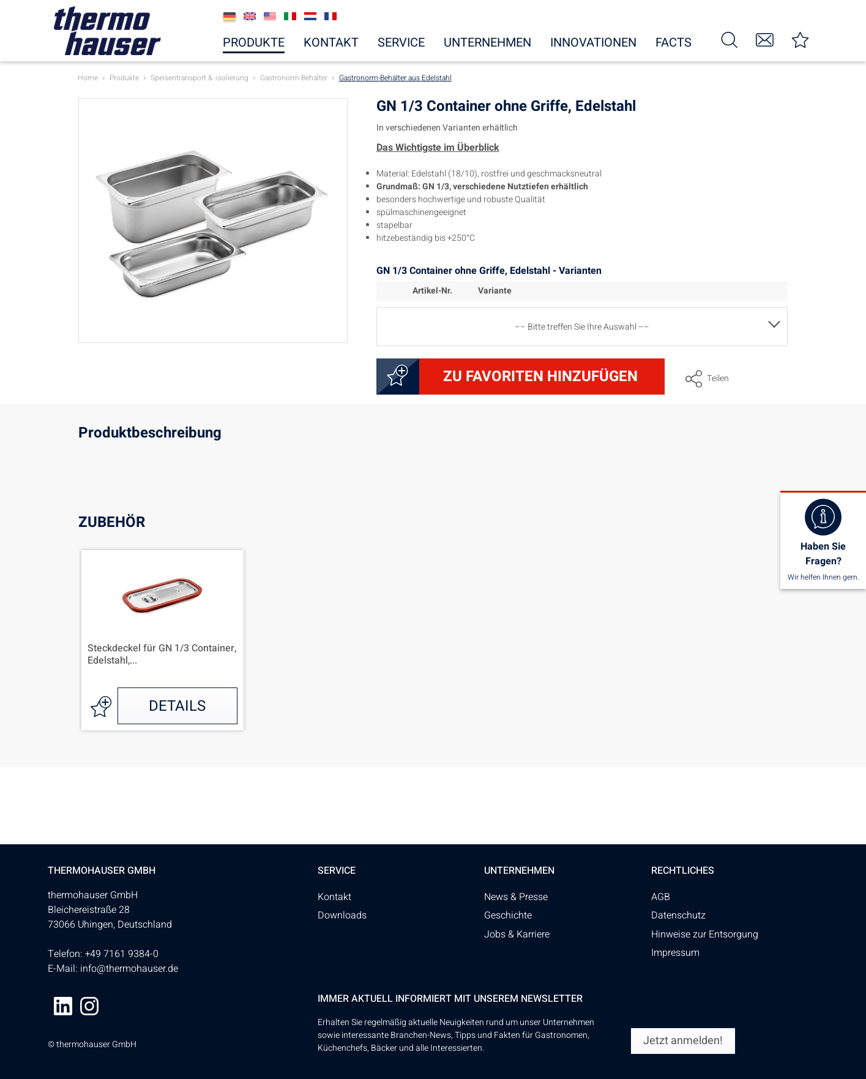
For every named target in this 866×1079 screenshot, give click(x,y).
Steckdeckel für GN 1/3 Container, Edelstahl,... (162, 655)
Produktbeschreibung (150, 435)
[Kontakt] (764, 39)
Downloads (342, 915)
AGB (660, 897)
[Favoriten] (800, 39)
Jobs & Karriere (517, 934)
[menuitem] (729, 39)
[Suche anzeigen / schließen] (729, 39)
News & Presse (516, 897)
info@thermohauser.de (129, 968)
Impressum (675, 953)
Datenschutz (678, 915)
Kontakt (334, 897)
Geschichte (508, 915)
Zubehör (111, 522)
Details (177, 706)
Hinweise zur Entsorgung (704, 934)
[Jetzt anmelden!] (683, 1041)
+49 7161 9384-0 (122, 954)
